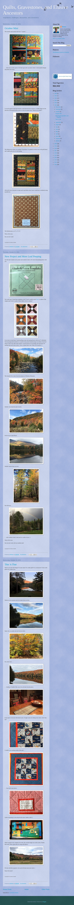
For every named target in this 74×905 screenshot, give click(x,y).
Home (27, 889)
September (58, 122)
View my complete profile (59, 38)
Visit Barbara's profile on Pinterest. (61, 52)
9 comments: (23, 554)
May (57, 131)
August (57, 124)
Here (37, 299)
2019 (55, 146)
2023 (55, 100)
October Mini (11, 28)
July (57, 127)
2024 (55, 98)
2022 (55, 102)
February (58, 138)
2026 (55, 93)
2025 (55, 95)
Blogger (44, 901)
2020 (55, 143)
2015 (55, 155)
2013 (55, 159)
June (57, 129)
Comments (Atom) (13, 892)
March (57, 136)
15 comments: (24, 246)
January (58, 140)
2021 (55, 105)
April (57, 133)
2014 (55, 157)
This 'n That (11, 564)
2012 (55, 162)
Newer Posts (7, 889)
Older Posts (45, 889)
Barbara (64, 26)
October (58, 111)
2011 (55, 164)
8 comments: (23, 883)
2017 (55, 150)
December (58, 107)
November (58, 109)
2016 (55, 153)
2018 (55, 148)
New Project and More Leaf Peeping (23, 256)
